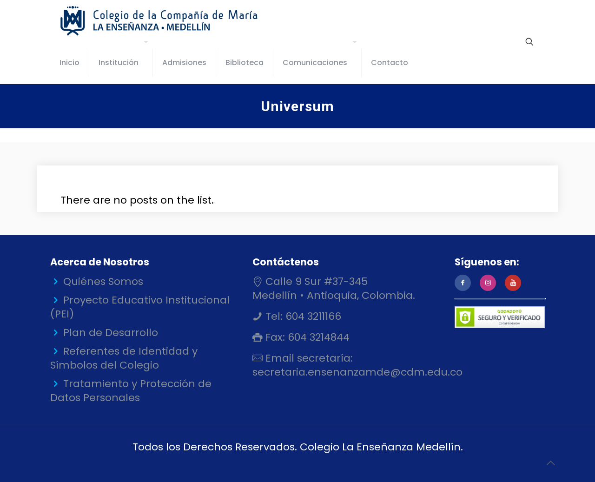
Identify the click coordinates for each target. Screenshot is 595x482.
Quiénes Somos (103, 281)
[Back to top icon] (550, 463)
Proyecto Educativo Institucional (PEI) (140, 307)
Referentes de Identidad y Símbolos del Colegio (124, 358)
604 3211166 (312, 316)
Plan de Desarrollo (110, 332)
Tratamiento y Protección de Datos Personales (131, 390)
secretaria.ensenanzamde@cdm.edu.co (357, 372)
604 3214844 (317, 337)
